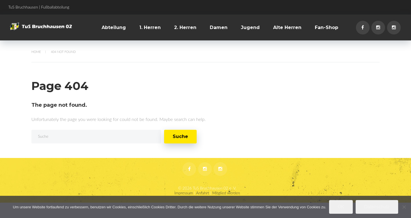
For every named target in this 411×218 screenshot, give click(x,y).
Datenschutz (377, 206)
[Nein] (404, 207)
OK (341, 206)
